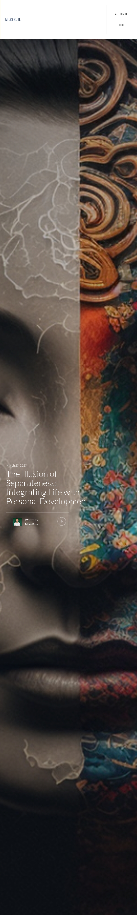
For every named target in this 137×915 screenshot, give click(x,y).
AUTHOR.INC (121, 14)
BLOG (121, 25)
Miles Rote (31, 524)
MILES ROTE (13, 19)
